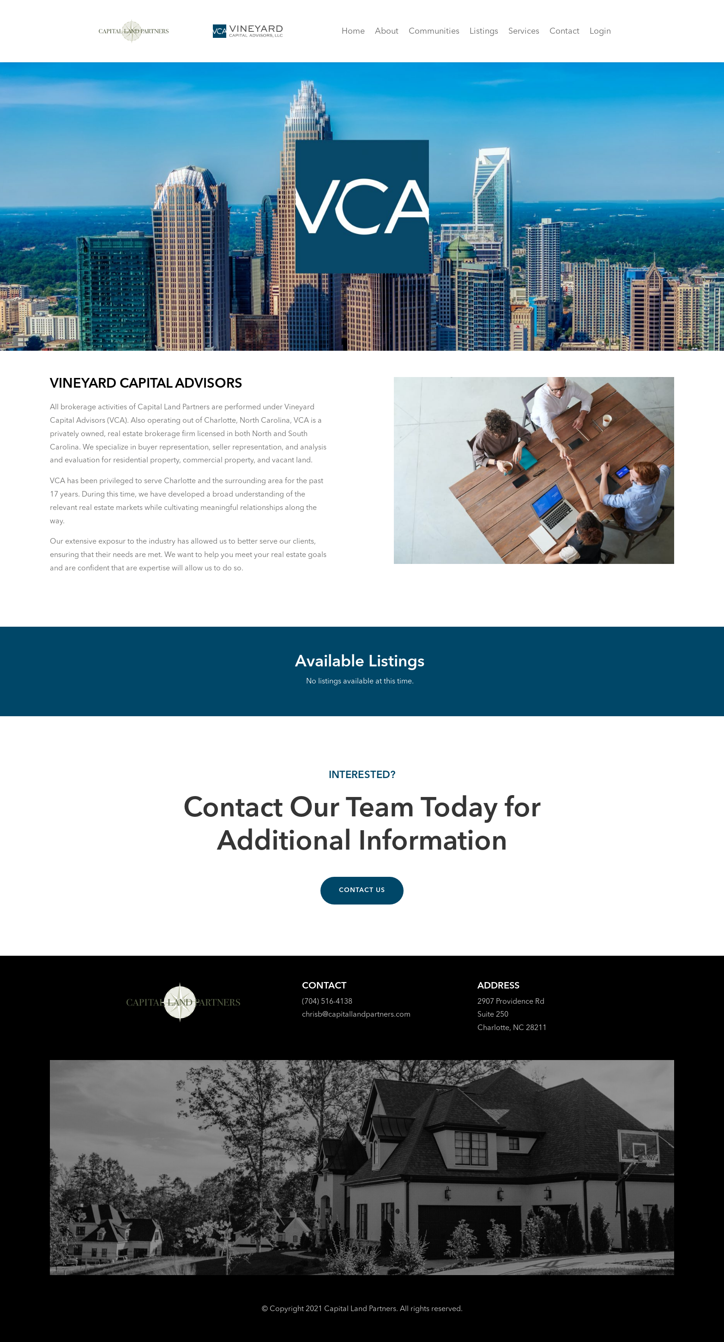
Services (523, 32)
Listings (484, 32)
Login (600, 32)
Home (353, 32)
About (386, 32)
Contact (564, 32)
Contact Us (362, 890)
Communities (434, 32)
